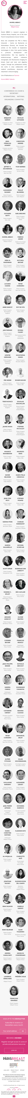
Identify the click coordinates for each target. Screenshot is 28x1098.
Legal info (6, 1070)
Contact (14, 1072)
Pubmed (16, 75)
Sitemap (22, 1070)
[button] (25, 2)
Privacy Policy (15, 1070)
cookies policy (16, 1094)
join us (14, 1050)
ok (14, 1096)
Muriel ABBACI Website (8, 79)
